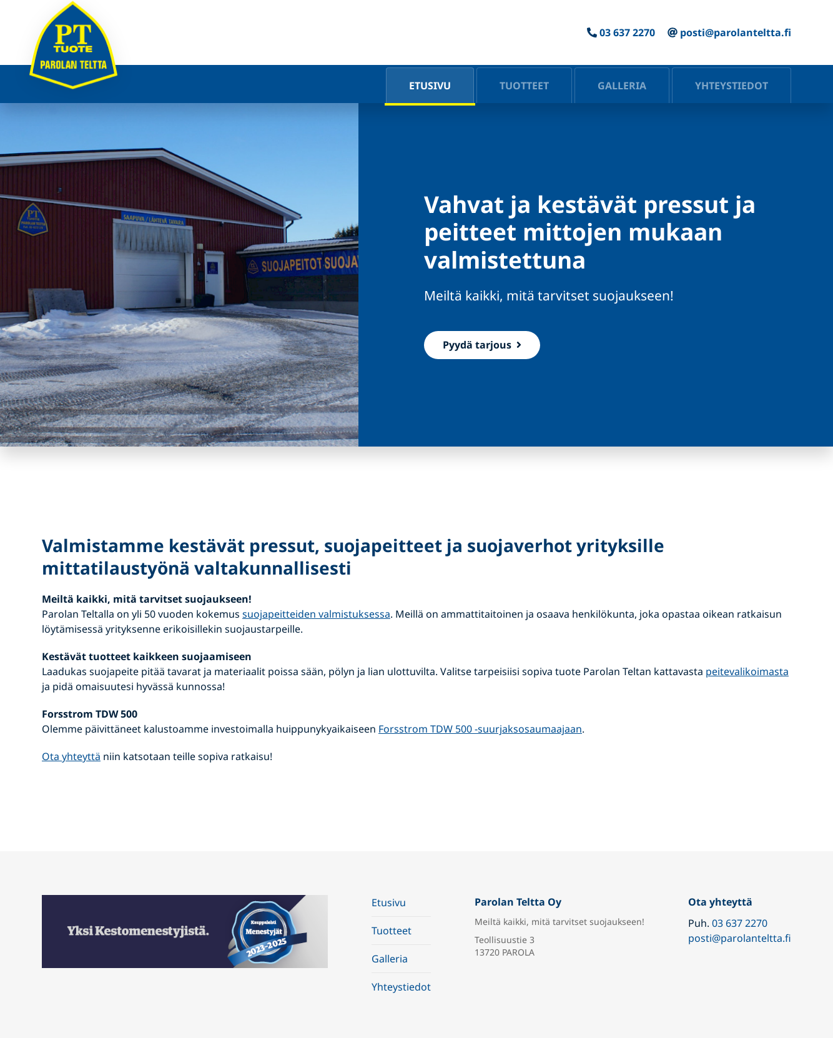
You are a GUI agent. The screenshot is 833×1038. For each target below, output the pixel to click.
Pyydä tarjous (482, 345)
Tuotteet (524, 85)
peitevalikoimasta (747, 671)
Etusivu (430, 85)
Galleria (622, 85)
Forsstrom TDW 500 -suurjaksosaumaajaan (480, 729)
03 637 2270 (627, 32)
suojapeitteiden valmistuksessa (316, 614)
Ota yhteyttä (71, 756)
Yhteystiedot (731, 85)
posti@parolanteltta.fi (735, 32)
